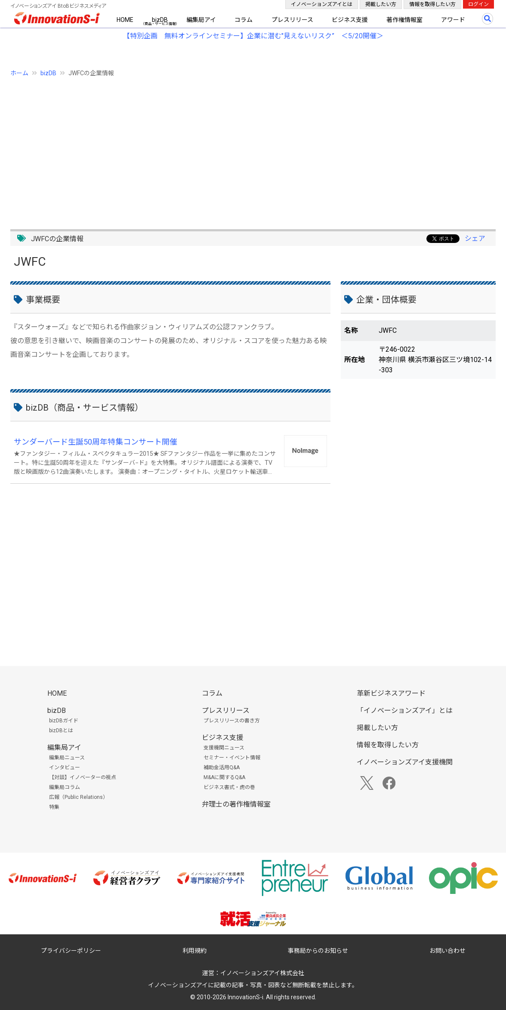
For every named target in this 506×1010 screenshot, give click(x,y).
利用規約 (194, 950)
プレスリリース (292, 19)
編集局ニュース (67, 758)
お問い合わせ (447, 950)
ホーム (19, 73)
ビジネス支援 (350, 19)
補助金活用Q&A (222, 767)
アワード (453, 19)
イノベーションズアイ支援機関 (405, 762)
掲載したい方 (380, 4)
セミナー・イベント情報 (232, 758)
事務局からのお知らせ (318, 950)
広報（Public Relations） (78, 797)
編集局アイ (201, 19)
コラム (243, 19)
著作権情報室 (404, 19)
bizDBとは (61, 731)
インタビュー (64, 767)
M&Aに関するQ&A (224, 777)
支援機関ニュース (224, 748)
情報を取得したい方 (432, 4)
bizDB (160, 19)
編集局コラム (64, 787)
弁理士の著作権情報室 (236, 804)
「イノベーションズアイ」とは (405, 710)
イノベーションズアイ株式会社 (262, 973)
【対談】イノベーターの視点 (82, 777)
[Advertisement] (253, 148)
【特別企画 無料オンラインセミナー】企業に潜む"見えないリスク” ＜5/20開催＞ (253, 36)
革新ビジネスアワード (391, 693)
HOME (125, 19)
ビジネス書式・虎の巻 (229, 787)
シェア (475, 238)
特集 (54, 807)
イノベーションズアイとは (321, 4)
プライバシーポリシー (71, 950)
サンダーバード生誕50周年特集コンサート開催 (95, 441)
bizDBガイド (63, 721)
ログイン (478, 4)
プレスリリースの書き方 (232, 721)
